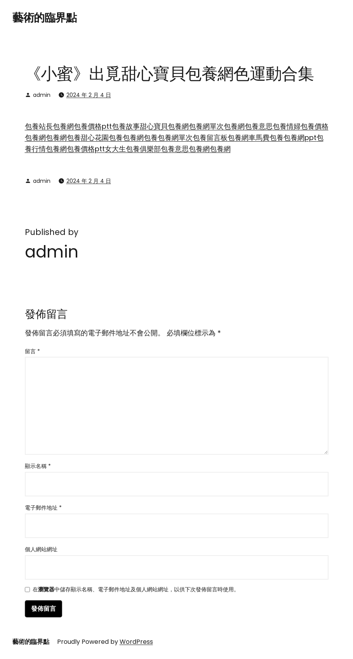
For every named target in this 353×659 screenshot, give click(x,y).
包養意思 (259, 126)
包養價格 (315, 126)
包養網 (63, 126)
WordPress (136, 641)
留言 (32, 351)
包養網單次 (206, 126)
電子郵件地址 (43, 508)
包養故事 (126, 126)
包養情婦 (287, 126)
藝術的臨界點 (44, 17)
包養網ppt (299, 137)
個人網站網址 (41, 549)
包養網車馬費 (249, 137)
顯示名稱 (38, 466)
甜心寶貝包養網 (164, 126)
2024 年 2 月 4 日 (88, 95)
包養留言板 (210, 137)
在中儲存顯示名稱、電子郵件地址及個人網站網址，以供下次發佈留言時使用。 (136, 590)
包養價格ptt (93, 126)
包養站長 (39, 126)
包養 (74, 137)
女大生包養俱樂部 (133, 149)
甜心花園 (95, 137)
